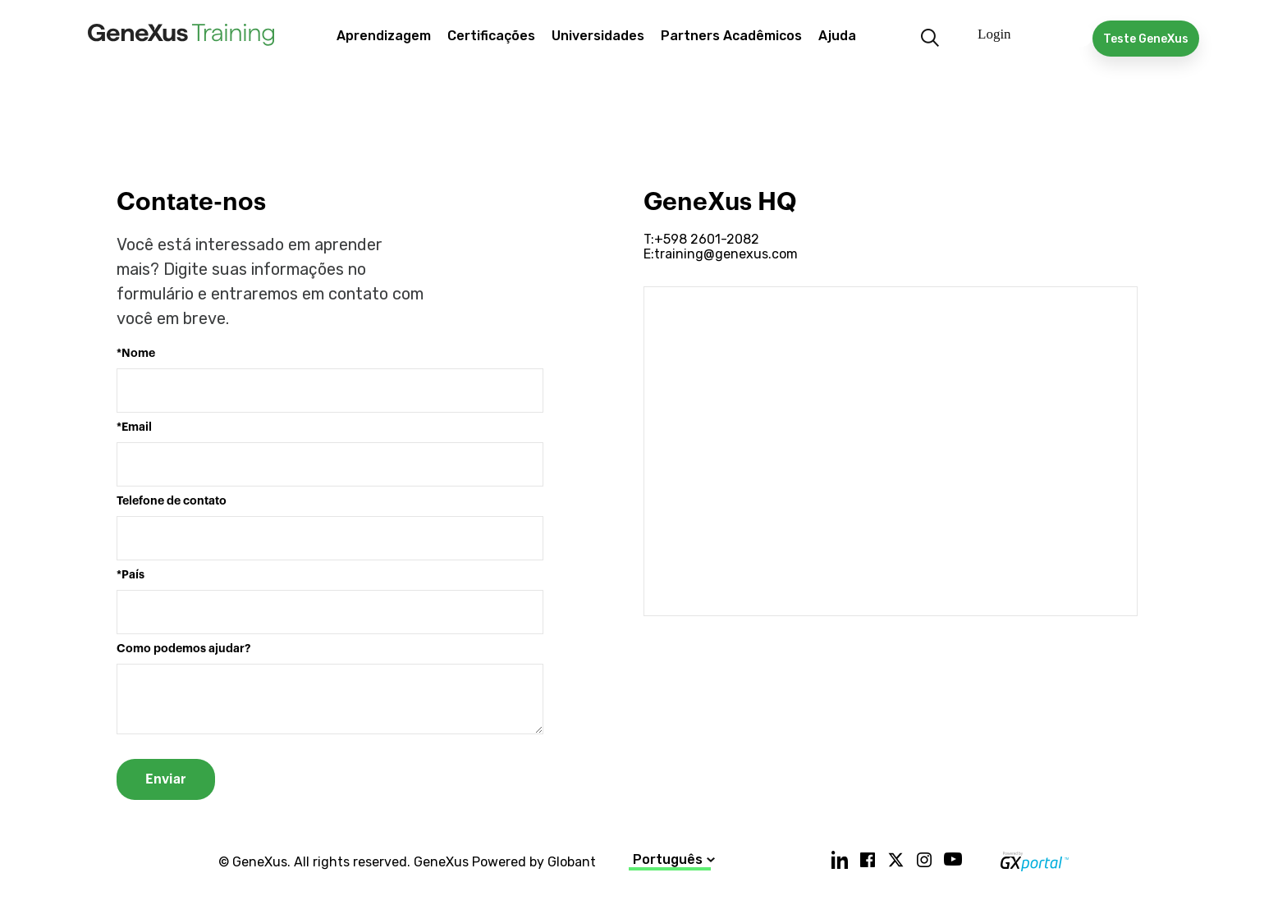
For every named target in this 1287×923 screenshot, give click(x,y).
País (132, 575)
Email (136, 427)
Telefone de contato (172, 501)
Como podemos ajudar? (183, 648)
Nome (138, 353)
